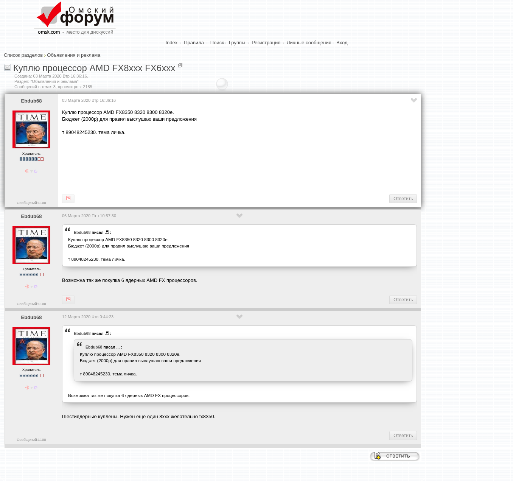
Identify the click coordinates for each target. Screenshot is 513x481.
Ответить (403, 198)
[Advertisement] (199, 164)
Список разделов (23, 55)
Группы (237, 42)
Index (172, 42)
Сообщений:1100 (31, 203)
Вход (341, 42)
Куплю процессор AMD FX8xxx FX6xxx (94, 68)
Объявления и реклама (73, 55)
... (118, 347)
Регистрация (266, 42)
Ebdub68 (31, 101)
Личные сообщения (309, 42)
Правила (194, 42)
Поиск (217, 42)
